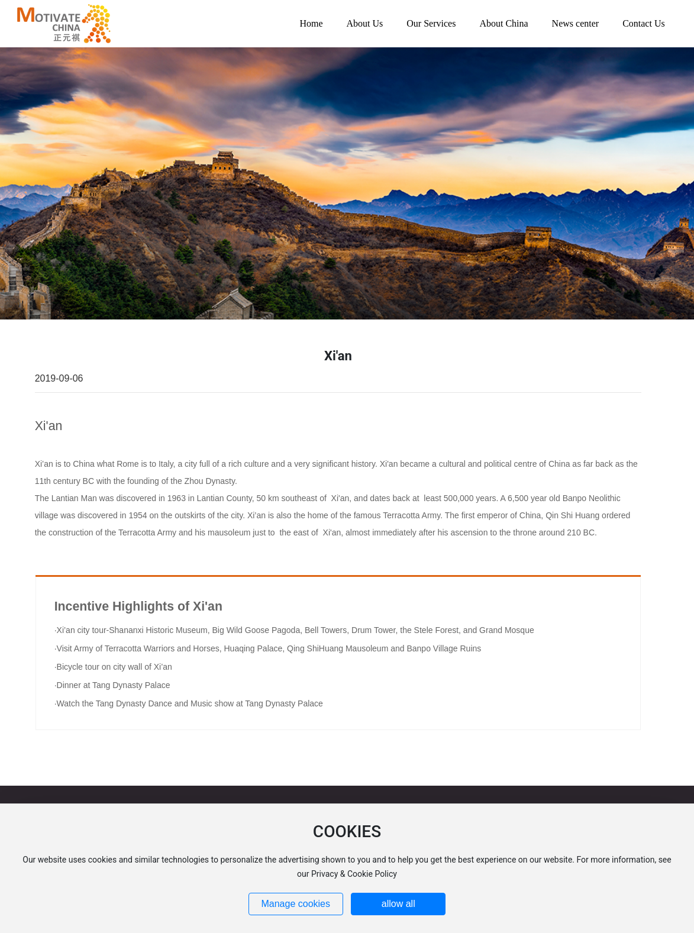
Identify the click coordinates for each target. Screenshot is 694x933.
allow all (398, 904)
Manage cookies (295, 904)
